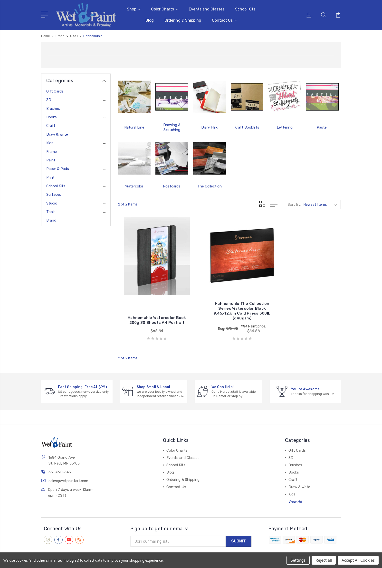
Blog (149, 20)
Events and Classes (206, 8)
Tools (51, 211)
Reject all (323, 560)
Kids (49, 142)
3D (48, 99)
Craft (50, 125)
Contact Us (224, 20)
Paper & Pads (57, 168)
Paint (50, 159)
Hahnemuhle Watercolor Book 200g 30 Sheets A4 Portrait (152, 307)
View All (295, 491)
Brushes (53, 107)
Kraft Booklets (247, 126)
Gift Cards (55, 90)
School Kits (245, 8)
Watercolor (134, 185)
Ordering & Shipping (182, 20)
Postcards (172, 185)
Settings (298, 560)
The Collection (209, 185)
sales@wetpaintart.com (68, 471)
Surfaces (53, 194)
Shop (133, 8)
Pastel (322, 126)
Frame (51, 151)
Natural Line (134, 126)
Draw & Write (57, 133)
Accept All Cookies (358, 560)
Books (51, 116)
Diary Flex (209, 126)
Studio (51, 202)
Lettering (285, 126)
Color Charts (164, 8)
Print (50, 176)
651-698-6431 (60, 462)
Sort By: (294, 203)
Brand (51, 219)
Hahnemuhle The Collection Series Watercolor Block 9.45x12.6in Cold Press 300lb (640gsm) (229, 300)
